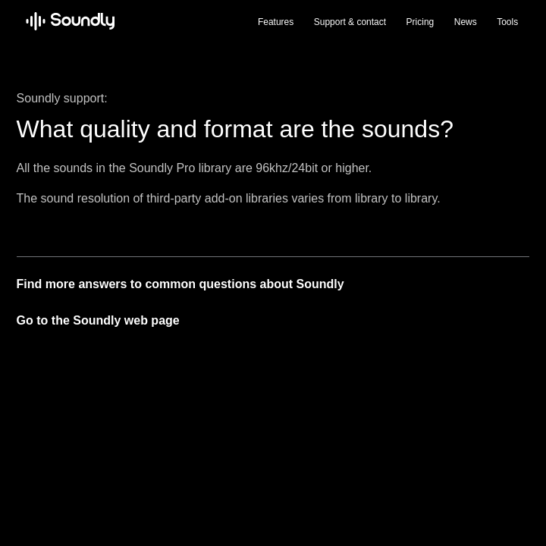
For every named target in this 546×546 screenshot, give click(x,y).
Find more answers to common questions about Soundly (180, 284)
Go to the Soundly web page (98, 320)
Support (350, 22)
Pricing (420, 22)
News (465, 22)
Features (275, 22)
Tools (507, 22)
